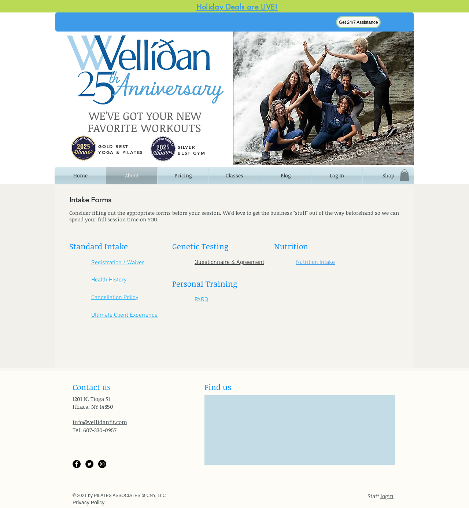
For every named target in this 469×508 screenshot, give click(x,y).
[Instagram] (102, 464)
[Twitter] (89, 464)
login (387, 496)
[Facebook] (77, 464)
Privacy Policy (88, 502)
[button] (358, 22)
